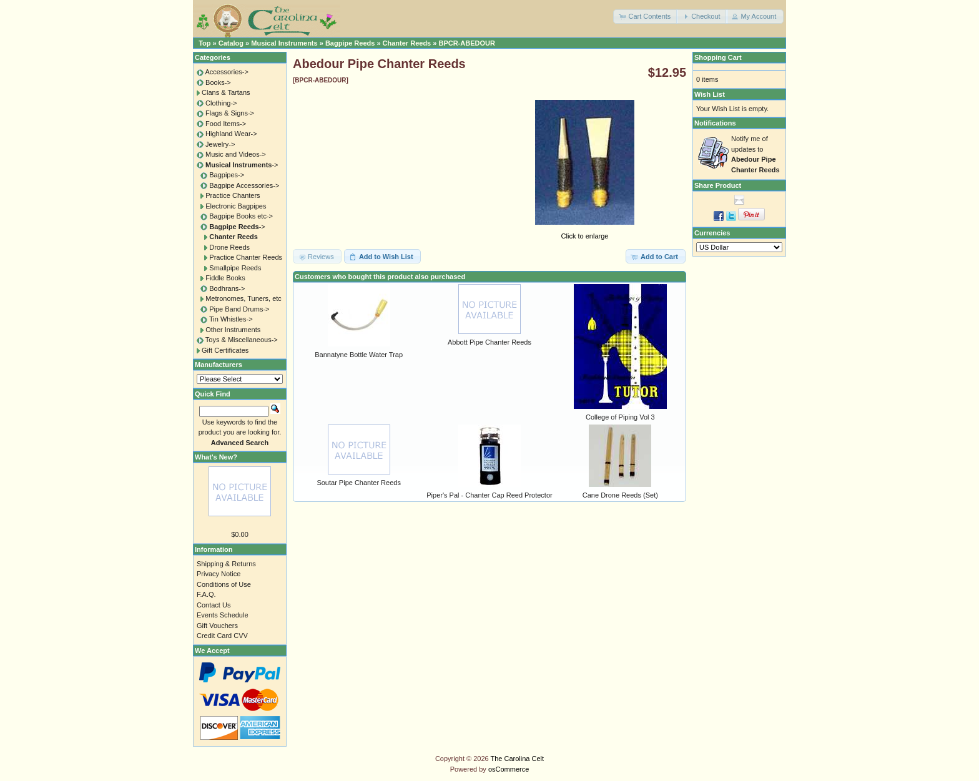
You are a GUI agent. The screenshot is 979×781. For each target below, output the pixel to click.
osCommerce (508, 769)
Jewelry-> (220, 144)
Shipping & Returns (226, 563)
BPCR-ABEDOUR (466, 43)
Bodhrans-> (227, 288)
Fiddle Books (225, 278)
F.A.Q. (206, 594)
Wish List (709, 94)
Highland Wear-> (231, 133)
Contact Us (213, 605)
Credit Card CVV (222, 635)
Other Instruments (232, 329)
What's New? (216, 457)
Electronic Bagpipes (235, 206)
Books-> (218, 82)
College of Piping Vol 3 (620, 417)
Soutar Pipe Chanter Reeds (359, 482)
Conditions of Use (224, 584)
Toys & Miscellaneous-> (241, 339)
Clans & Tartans (226, 92)
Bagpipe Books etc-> (241, 216)
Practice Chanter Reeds (245, 257)
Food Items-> (225, 123)
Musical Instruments (284, 43)
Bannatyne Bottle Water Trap (359, 354)
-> (241, 165)
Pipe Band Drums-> (239, 309)
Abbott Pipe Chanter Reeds (489, 342)
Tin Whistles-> (231, 319)
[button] (645, 16)
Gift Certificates (225, 350)
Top (204, 43)
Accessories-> (226, 72)
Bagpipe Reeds (350, 43)
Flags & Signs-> (229, 113)
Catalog (231, 43)
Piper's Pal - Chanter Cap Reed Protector (489, 495)
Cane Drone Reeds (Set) (620, 495)
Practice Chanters (232, 195)
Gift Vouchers (217, 625)
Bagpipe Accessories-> (244, 185)
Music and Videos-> (235, 154)
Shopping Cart (718, 57)
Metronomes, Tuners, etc (243, 298)
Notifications (715, 123)
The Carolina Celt (517, 758)
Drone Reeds (229, 247)
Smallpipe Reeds (235, 268)
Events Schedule (222, 615)
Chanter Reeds (407, 43)
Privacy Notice (218, 573)
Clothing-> (221, 103)
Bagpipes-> (226, 175)
